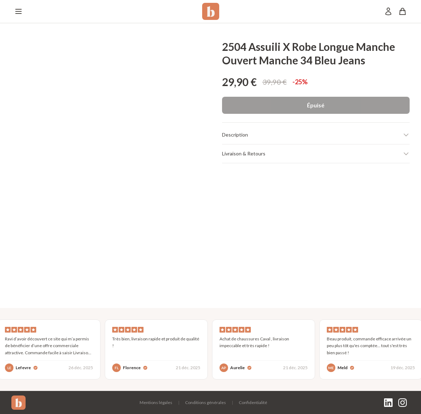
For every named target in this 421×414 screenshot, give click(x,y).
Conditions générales (205, 402)
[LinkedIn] (388, 403)
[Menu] (18, 11)
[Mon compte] (388, 11)
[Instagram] (402, 403)
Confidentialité (253, 402)
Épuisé (315, 105)
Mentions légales (156, 402)
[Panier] (402, 11)
